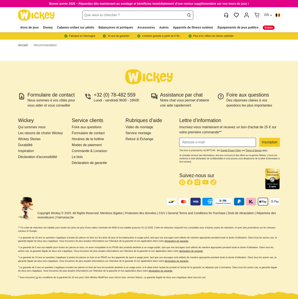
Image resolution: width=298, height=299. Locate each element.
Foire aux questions (87, 127)
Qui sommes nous (31, 127)
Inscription (269, 142)
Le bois (77, 157)
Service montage (138, 133)
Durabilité (25, 145)
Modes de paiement (87, 145)
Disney (48, 27)
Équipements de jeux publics (237, 27)
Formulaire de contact (88, 133)
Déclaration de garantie (89, 163)
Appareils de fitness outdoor (193, 27)
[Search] (189, 15)
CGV (162, 213)
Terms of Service (254, 150)
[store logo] (36, 15)
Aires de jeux (29, 27)
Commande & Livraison (89, 151)
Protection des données (140, 213)
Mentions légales (111, 213)
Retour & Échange (139, 139)
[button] (268, 15)
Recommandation (45, 45)
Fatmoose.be (65, 217)
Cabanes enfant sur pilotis (75, 27)
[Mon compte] (246, 15)
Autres (164, 27)
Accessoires (146, 27)
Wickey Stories (29, 139)
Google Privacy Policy (230, 150)
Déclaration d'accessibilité (37, 157)
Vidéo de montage (139, 127)
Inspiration (26, 151)
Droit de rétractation (241, 213)
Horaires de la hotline (88, 139)
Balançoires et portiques (115, 27)
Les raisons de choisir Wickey (40, 133)
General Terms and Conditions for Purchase (197, 213)
